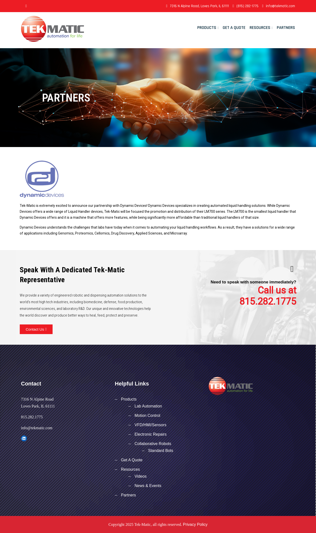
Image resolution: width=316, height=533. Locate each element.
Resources (260, 27)
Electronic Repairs (151, 434)
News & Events (148, 486)
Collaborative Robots (153, 444)
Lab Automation (148, 406)
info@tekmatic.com (278, 6)
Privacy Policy (195, 524)
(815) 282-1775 (245, 6)
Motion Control (147, 415)
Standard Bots (160, 450)
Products (206, 27)
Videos (141, 476)
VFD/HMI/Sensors (150, 425)
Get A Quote (234, 27)
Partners (286, 27)
